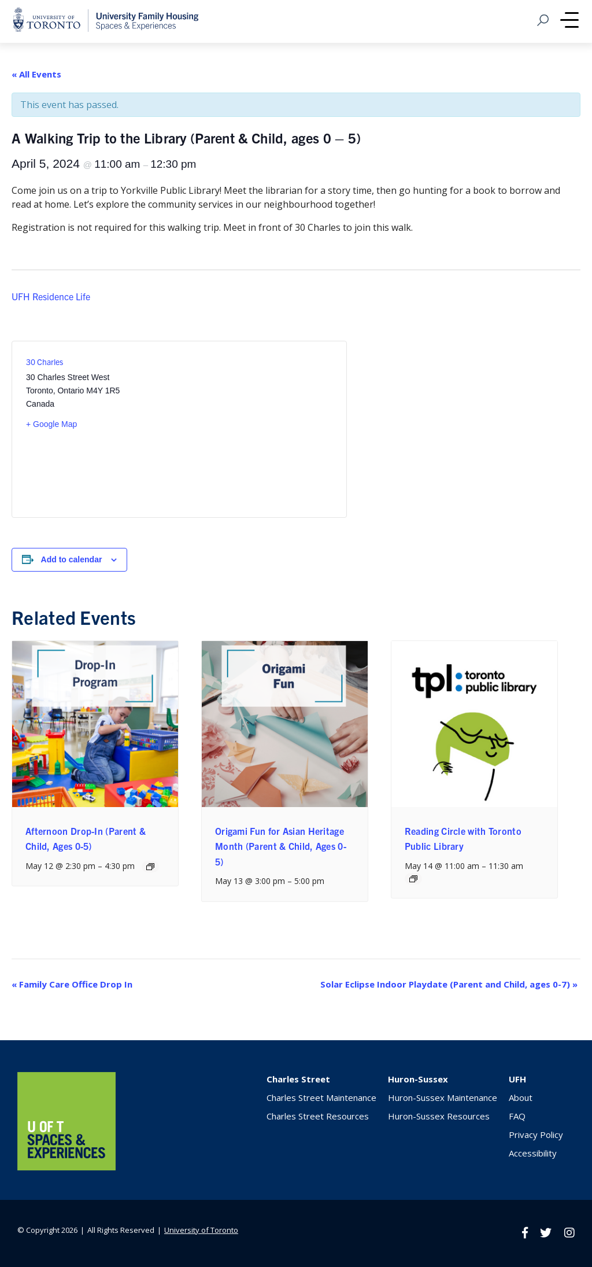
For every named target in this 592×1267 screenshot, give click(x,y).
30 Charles (44, 361)
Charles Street (298, 1079)
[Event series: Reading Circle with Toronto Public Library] (413, 878)
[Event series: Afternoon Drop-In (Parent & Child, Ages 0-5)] (150, 866)
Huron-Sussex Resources (439, 1116)
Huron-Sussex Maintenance (442, 1097)
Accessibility (533, 1153)
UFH (517, 1079)
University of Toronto (201, 1230)
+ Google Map (51, 423)
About (520, 1097)
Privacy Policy (536, 1134)
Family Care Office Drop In (72, 984)
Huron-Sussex (418, 1079)
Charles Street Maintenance (321, 1097)
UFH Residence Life (51, 295)
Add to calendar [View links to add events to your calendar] (71, 558)
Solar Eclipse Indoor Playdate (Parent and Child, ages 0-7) (449, 984)
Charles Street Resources (318, 1116)
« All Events (36, 74)
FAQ (517, 1116)
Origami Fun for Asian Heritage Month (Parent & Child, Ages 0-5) (280, 846)
